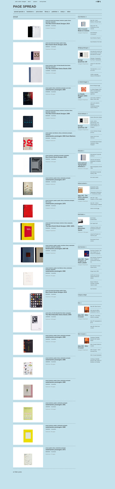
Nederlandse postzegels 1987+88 (57, 248)
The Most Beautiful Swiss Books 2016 (58, 68)
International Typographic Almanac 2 (82, 164)
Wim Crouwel (48, 201)
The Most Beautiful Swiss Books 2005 (58, 314)
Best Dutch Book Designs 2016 (56, 292)
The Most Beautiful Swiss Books (63, 65)
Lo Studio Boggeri (83, 82)
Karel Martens (55, 132)
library (69, 20)
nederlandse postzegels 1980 (55, 427)
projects (35, 1)
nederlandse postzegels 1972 (55, 449)
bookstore (62, 20)
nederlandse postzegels (67, 132)
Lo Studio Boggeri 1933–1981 (83, 95)
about (29, 1)
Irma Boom (67, 110)
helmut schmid (82, 183)
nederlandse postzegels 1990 (55, 337)
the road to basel (94, 177)
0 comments (53, 25)
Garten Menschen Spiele (96, 117)
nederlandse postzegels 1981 (55, 404)
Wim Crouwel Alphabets (95, 355)
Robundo (80, 150)
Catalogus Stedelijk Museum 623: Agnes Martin (95, 339)
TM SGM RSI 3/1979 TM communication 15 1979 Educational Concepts (96, 53)
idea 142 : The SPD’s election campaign (83, 197)
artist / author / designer (20, 1)
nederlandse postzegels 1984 (55, 89)
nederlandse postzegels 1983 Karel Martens (60, 136)
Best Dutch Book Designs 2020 (56, 44)
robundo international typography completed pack (95, 161)
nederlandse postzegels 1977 (55, 179)
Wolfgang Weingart (83, 47)
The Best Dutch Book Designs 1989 (58, 113)
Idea (79, 303)
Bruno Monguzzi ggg (95, 85)
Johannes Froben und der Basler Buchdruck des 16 (95, 229)
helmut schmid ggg (94, 208)
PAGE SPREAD (18, 486)
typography (48, 21)
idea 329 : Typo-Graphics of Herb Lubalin (83, 260)
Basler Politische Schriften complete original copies (94, 283)
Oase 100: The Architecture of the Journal (94, 27)
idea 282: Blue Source (95, 306)
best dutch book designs (54, 20)
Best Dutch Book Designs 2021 (56, 157)
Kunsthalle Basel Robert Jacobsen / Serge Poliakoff (96, 143)
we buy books (43, 1)
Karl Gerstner (81, 247)
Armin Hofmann (82, 113)
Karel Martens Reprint (95, 38)
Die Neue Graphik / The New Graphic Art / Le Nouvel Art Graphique (95, 252)
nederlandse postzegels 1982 (55, 271)
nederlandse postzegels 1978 (55, 203)
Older (18, 472)
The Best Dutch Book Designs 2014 (58, 23)
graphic (66, 20)
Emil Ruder (81, 214)
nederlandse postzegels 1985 (55, 382)
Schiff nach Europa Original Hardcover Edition (94, 276)
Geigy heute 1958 (94, 271)
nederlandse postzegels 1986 (55, 360)
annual (47, 20)
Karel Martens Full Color (96, 41)
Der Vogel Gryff (94, 223)
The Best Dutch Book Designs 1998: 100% (60, 226)
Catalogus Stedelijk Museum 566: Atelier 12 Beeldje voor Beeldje (95, 360)
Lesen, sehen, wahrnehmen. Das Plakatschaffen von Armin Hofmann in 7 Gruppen (95, 124)
